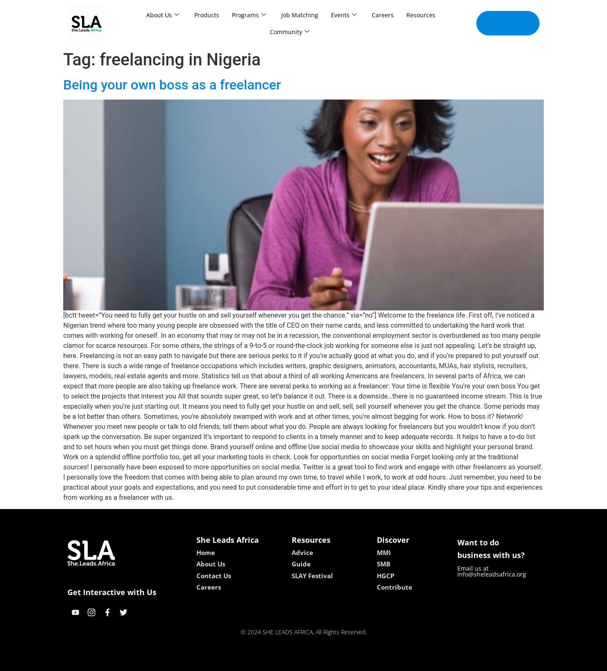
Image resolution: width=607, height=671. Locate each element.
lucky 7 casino (324, 662)
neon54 (358, 662)
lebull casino (282, 662)
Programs (249, 15)
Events (344, 15)
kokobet (250, 662)
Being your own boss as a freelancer (172, 85)
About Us (162, 15)
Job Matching (299, 15)
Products (206, 15)
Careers (383, 15)
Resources (420, 15)
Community (289, 32)
